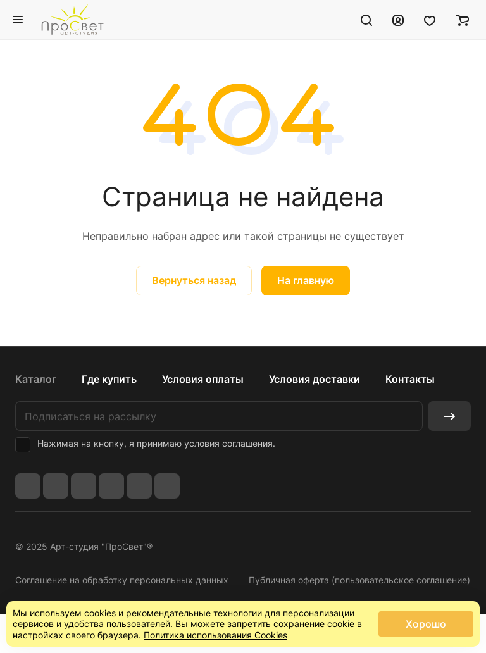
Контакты (410, 379)
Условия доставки (314, 379)
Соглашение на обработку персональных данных (121, 580)
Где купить (109, 379)
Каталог (35, 379)
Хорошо (426, 624)
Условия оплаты (203, 379)
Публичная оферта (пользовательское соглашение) (359, 580)
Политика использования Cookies (215, 635)
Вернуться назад (194, 280)
